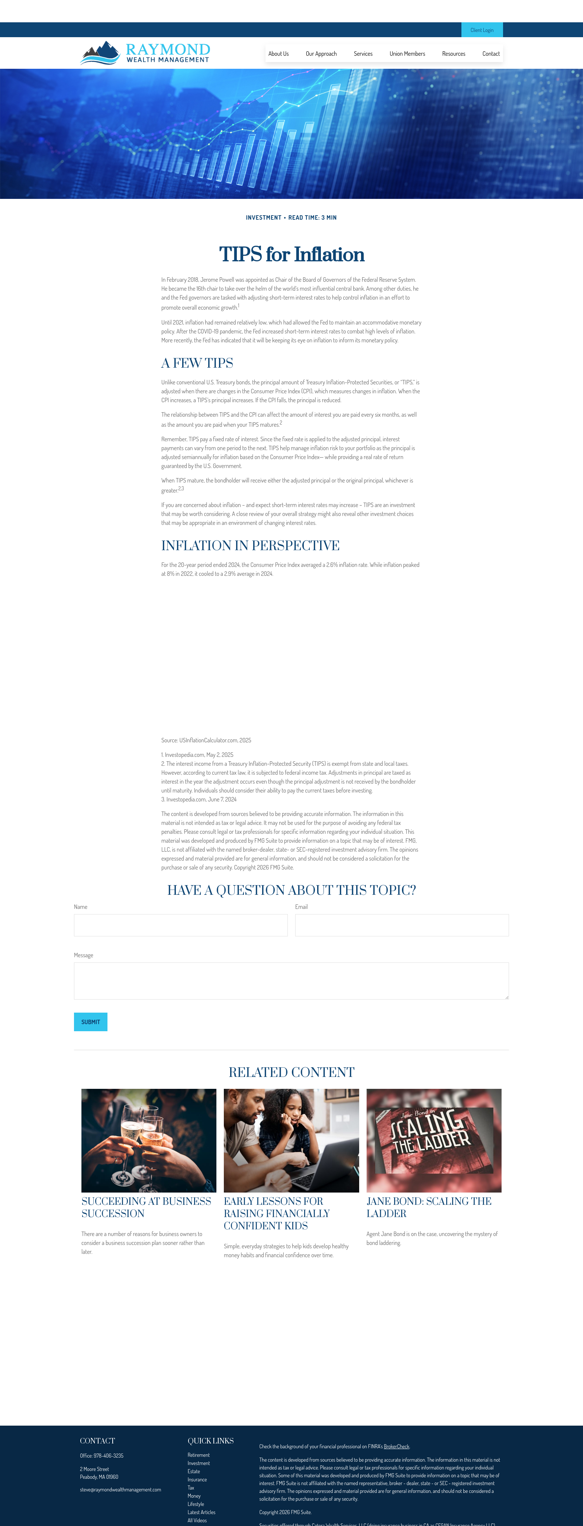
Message (83, 932)
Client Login (482, 7)
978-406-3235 (108, 1433)
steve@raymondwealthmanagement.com (120, 1467)
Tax (191, 1465)
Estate (194, 1449)
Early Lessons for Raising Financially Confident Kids (277, 1192)
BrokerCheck (396, 1424)
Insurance (197, 1457)
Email (301, 884)
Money (194, 1473)
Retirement (199, 1432)
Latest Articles (202, 1490)
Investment (199, 1441)
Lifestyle (196, 1481)
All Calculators (202, 1506)
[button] (278, 31)
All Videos (197, 1498)
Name (80, 884)
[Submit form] (90, 999)
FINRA (283, 1511)
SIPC (297, 1511)
